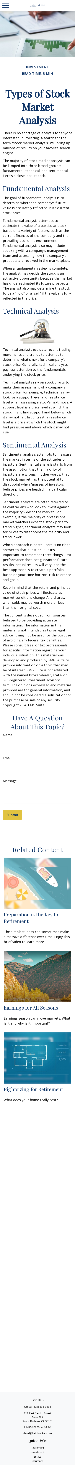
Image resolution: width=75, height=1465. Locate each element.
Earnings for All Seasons (31, 1007)
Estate (37, 1456)
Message (10, 781)
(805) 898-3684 (42, 1406)
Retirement (37, 1447)
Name (7, 735)
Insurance (37, 1461)
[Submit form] (12, 815)
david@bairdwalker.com (37, 1433)
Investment (37, 1452)
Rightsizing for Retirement (33, 1089)
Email (7, 758)
